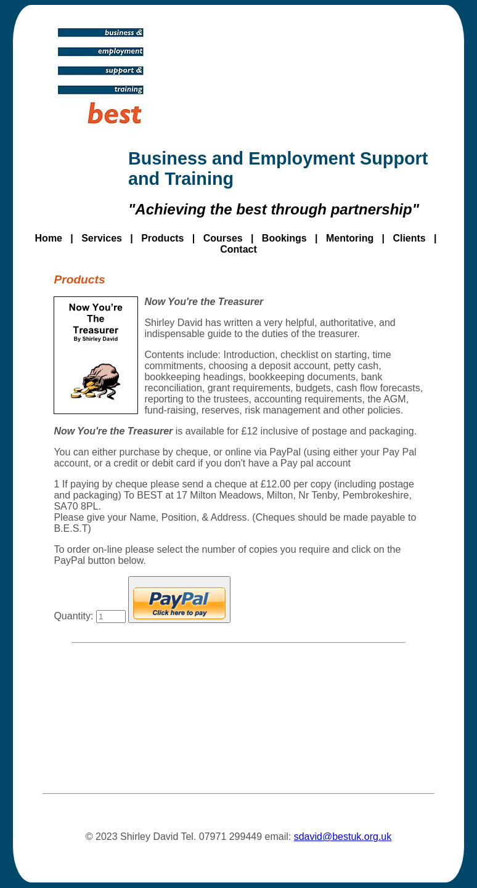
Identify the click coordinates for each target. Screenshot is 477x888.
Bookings (284, 238)
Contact (238, 249)
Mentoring (349, 238)
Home (48, 238)
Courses (223, 238)
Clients (409, 238)
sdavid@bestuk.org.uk (343, 836)
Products (162, 238)
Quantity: (89, 616)
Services (101, 238)
